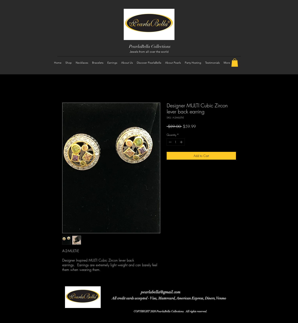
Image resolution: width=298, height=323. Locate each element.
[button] (234, 63)
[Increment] (181, 142)
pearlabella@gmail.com (160, 292)
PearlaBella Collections (150, 46)
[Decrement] (169, 142)
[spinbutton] (175, 142)
